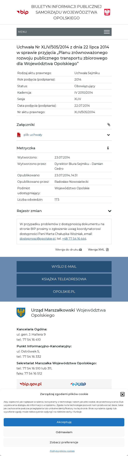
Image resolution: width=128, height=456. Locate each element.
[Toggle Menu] (107, 32)
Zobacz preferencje (64, 442)
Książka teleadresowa (64, 279)
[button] (122, 394)
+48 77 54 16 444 (74, 238)
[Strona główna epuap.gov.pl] (89, 384)
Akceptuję (64, 422)
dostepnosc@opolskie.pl (38, 238)
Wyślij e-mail (82, 268)
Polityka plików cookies (62, 451)
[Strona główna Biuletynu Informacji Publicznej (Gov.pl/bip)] (42, 384)
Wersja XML (98, 249)
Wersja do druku (68, 249)
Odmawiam (64, 432)
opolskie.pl (64, 292)
